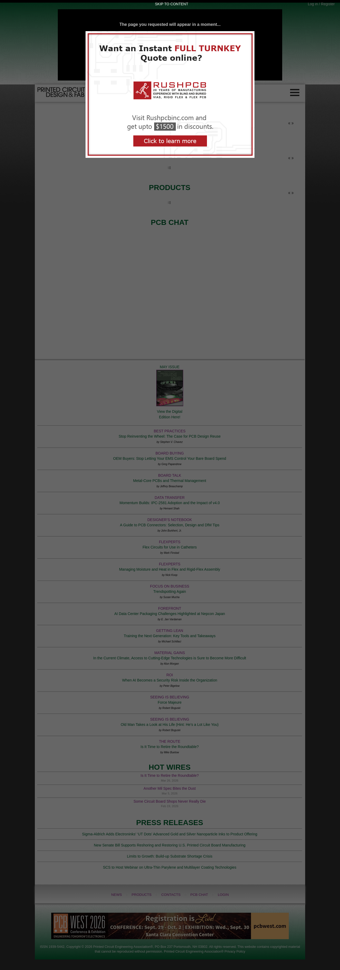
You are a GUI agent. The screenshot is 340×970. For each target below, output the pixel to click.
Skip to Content (171, 4)
